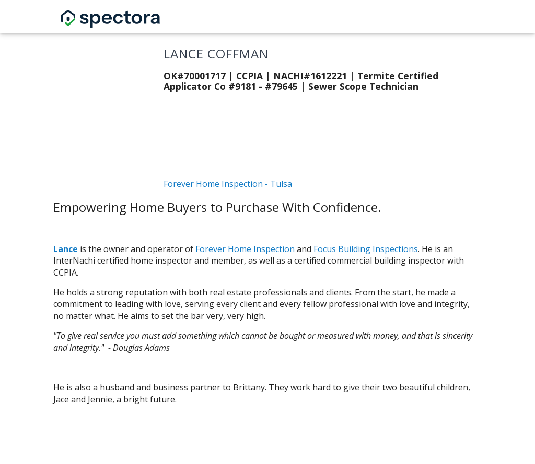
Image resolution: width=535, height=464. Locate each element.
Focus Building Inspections (365, 249)
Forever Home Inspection (245, 249)
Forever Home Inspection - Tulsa (228, 183)
